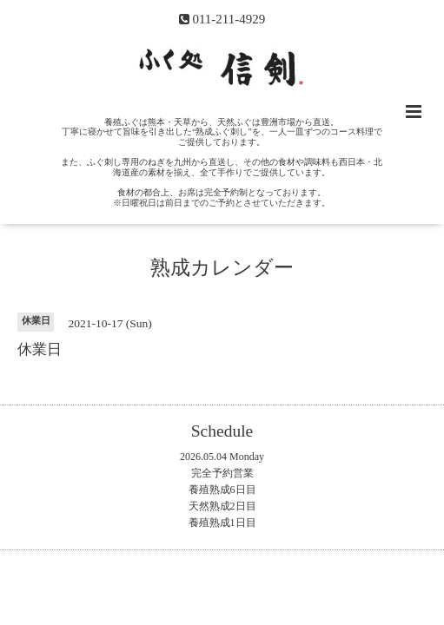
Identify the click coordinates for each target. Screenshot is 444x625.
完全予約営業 (222, 473)
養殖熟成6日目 (222, 490)
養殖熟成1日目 (222, 522)
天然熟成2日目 (222, 506)
